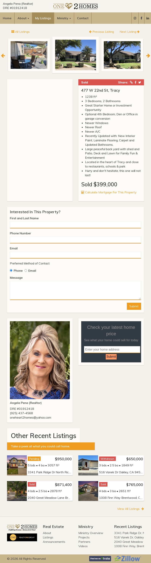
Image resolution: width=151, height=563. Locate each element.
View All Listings (130, 509)
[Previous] (3, 55)
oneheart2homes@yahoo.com (30, 417)
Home (7, 18)
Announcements (54, 542)
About (47, 533)
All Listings (20, 32)
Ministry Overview (90, 533)
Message (16, 277)
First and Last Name (24, 218)
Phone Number (20, 233)
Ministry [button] (64, 18)
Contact (82, 18)
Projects (84, 537)
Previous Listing (101, 32)
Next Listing (130, 32)
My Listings (43, 18)
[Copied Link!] (131, 82)
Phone (16, 270)
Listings (48, 537)
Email (14, 248)
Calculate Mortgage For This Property (109, 192)
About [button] (23, 18)
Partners (84, 542)
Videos (83, 546)
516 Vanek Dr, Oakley (129, 537)
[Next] (148, 55)
